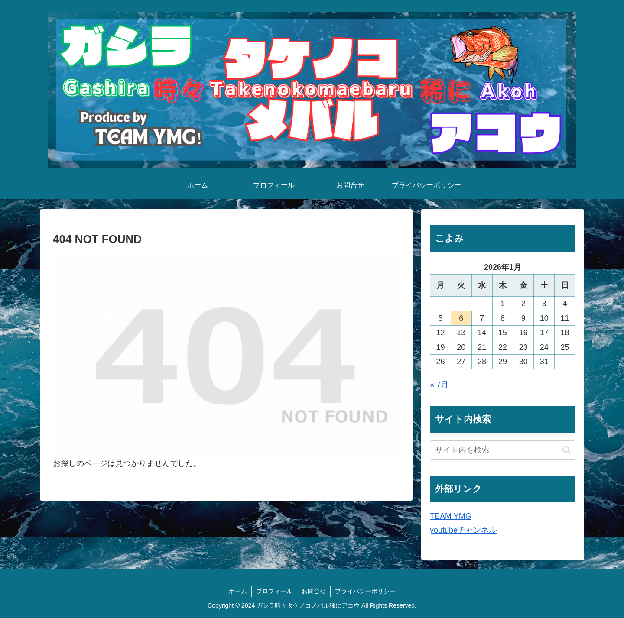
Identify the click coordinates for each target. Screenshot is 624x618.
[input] (502, 450)
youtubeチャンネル (463, 530)
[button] (566, 450)
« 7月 (439, 384)
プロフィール (274, 591)
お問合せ (314, 591)
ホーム (238, 591)
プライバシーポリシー (365, 591)
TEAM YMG (450, 516)
